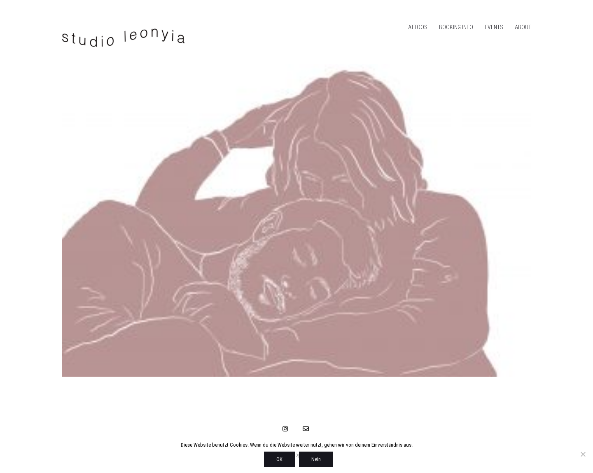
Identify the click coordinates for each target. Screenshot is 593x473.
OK (279, 459)
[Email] (306, 428)
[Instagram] (285, 428)
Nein (316, 459)
